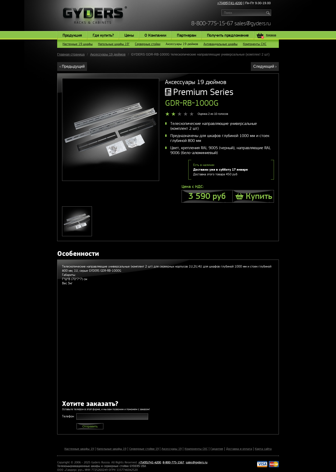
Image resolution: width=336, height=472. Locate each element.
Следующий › (264, 66)
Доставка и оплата (239, 449)
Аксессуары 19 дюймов (182, 45)
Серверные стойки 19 (144, 449)
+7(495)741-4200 (229, 3)
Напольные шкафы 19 (111, 449)
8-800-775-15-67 (212, 23)
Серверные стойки (147, 44)
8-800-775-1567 (173, 462)
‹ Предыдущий (72, 66)
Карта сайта (263, 449)
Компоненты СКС (254, 44)
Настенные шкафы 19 (79, 449)
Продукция (72, 35)
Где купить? (103, 35)
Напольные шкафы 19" (114, 44)
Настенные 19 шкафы (78, 44)
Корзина (268, 35)
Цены (129, 35)
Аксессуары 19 (171, 449)
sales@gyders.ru (252, 23)
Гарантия (216, 449)
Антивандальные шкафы (220, 44)
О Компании (155, 35)
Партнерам (186, 35)
